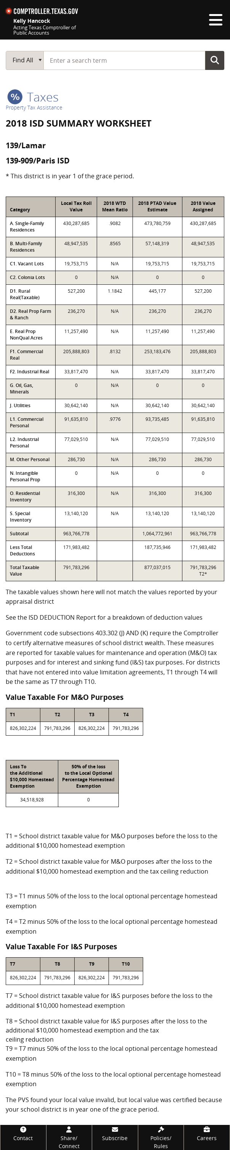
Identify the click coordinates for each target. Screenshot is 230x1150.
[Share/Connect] (69, 1137)
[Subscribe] (115, 1133)
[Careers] (207, 1133)
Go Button (214, 60)
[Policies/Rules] (161, 1137)
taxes (33, 97)
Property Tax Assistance (34, 107)
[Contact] (23, 1133)
